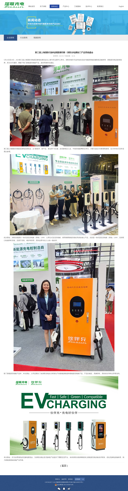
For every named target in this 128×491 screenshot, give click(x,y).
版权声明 (64, 479)
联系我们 (100, 6)
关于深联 (43, 6)
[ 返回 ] (64, 465)
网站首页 (31, 6)
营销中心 (57, 479)
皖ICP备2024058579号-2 (77, 482)
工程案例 (77, 6)
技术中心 (89, 6)
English (121, 6)
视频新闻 (37, 38)
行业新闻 (23, 38)
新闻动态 (54, 6)
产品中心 (66, 6)
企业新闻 (10, 38)
